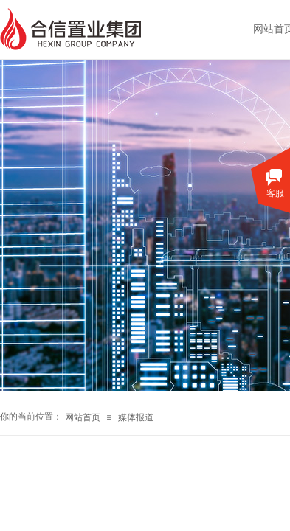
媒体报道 (135, 417)
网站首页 (82, 417)
